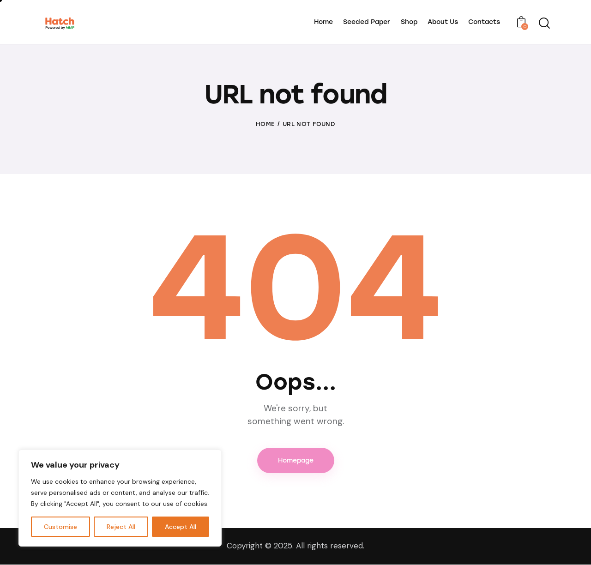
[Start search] (543, 23)
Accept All (180, 527)
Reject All (121, 527)
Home (265, 123)
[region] (120, 498)
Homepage (296, 460)
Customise (60, 527)
